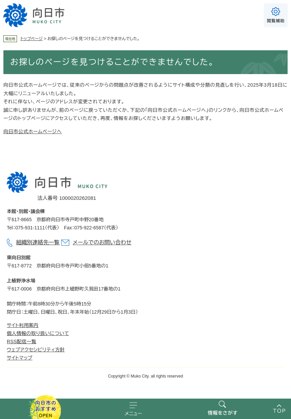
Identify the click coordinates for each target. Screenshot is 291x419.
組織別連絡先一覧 (37, 242)
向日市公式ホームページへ (32, 131)
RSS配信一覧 (21, 341)
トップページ (31, 38)
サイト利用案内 (22, 325)
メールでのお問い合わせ (102, 242)
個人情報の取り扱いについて (38, 333)
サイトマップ (19, 358)
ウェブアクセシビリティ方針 (36, 349)
